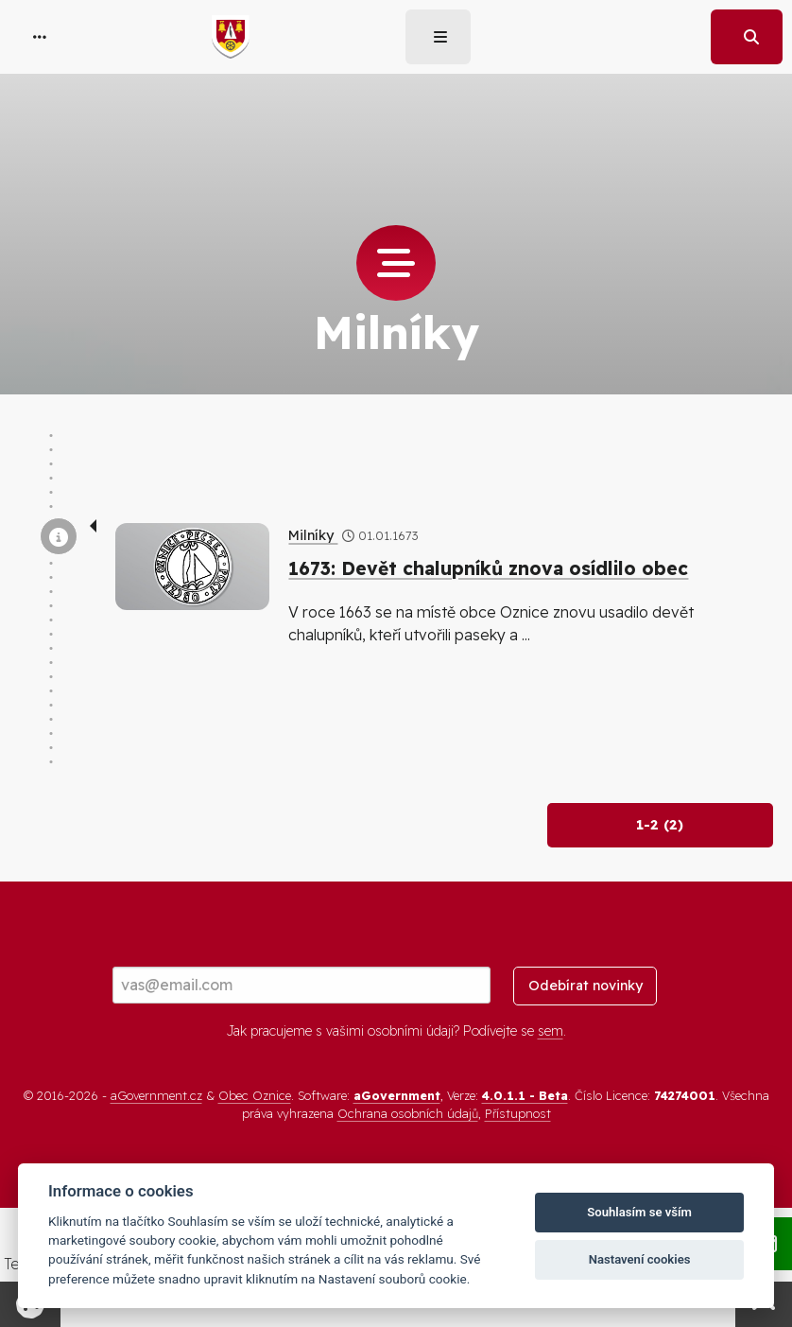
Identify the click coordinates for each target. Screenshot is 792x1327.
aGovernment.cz (156, 1095)
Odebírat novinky (585, 985)
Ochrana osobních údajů (407, 1113)
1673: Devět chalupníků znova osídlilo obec (488, 568)
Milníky (312, 535)
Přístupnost (518, 1113)
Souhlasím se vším (639, 1212)
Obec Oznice (254, 1095)
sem (550, 1030)
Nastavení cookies (640, 1259)
